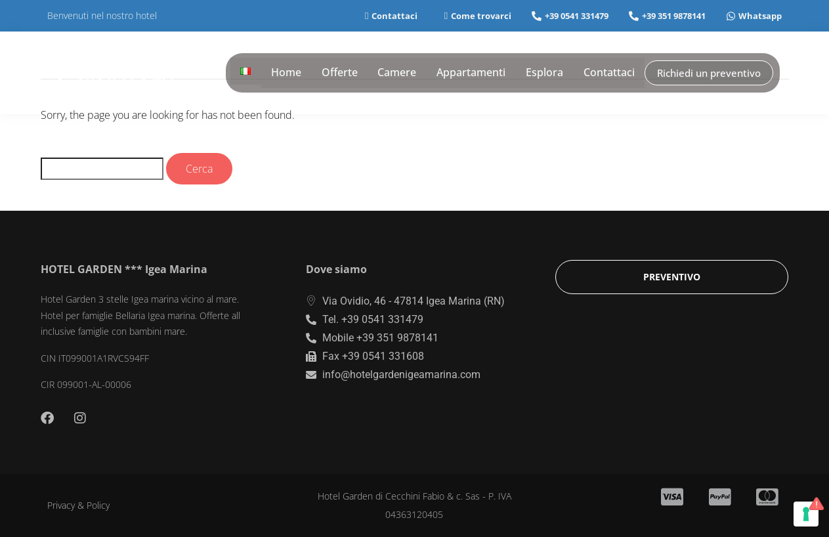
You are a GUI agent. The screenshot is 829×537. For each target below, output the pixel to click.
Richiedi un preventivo (709, 72)
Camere (400, 73)
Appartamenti (473, 73)
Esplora (546, 73)
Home (290, 73)
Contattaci (610, 73)
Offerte (343, 73)
